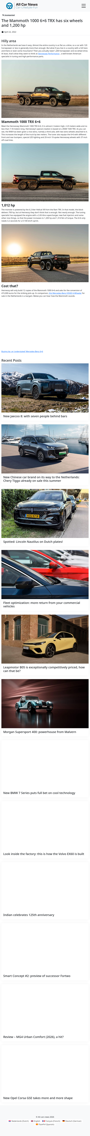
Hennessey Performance (48, 53)
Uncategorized (8, 15)
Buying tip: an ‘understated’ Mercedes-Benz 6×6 (22, 351)
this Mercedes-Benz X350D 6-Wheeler (65, 293)
